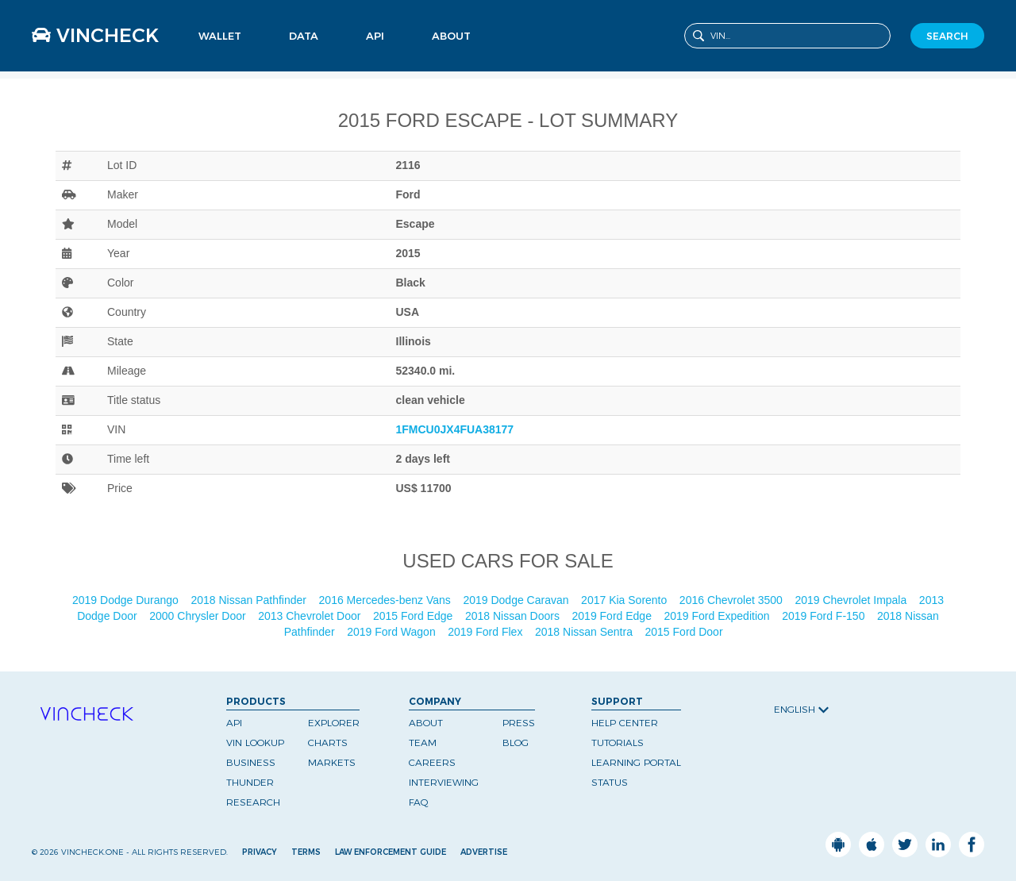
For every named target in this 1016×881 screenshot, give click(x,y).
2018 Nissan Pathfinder (249, 600)
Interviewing (444, 782)
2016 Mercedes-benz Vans (386, 600)
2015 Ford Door (685, 631)
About (451, 35)
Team (423, 742)
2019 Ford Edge (613, 616)
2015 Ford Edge (414, 616)
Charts (328, 742)
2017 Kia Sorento (625, 600)
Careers (432, 762)
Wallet (219, 35)
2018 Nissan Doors (514, 616)
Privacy (259, 852)
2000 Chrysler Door (198, 616)
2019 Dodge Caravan (517, 600)
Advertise (483, 852)
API (375, 35)
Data (303, 35)
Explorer (334, 723)
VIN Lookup (255, 742)
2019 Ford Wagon (392, 631)
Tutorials (617, 742)
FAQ (419, 802)
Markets (332, 762)
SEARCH (947, 36)
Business (250, 762)
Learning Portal (636, 762)
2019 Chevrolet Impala (852, 600)
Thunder (250, 782)
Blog (515, 742)
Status (609, 782)
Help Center (624, 723)
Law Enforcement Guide (390, 852)
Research (253, 802)
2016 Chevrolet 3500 (732, 600)
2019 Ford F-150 (825, 616)
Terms (306, 852)
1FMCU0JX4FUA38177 (455, 429)
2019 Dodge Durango (127, 600)
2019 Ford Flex (486, 631)
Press (518, 723)
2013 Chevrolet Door (311, 616)
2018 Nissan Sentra (585, 631)
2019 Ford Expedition (718, 616)
